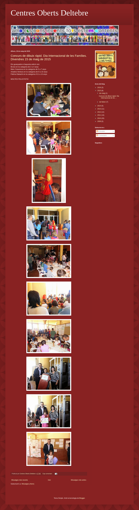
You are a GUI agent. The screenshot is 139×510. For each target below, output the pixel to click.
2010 (99, 118)
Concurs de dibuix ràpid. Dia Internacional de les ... (109, 97)
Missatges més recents (19, 480)
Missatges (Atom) (28, 484)
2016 (99, 87)
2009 (99, 121)
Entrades (100, 131)
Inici (49, 480)
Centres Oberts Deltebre (49, 12)
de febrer (102, 102)
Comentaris (101, 135)
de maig (102, 93)
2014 (99, 106)
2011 (99, 115)
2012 (99, 112)
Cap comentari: (48, 473)
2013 (99, 109)
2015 (99, 91)
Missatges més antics (78, 480)
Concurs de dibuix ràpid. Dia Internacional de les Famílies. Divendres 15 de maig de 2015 (49, 57)
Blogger (82, 498)
